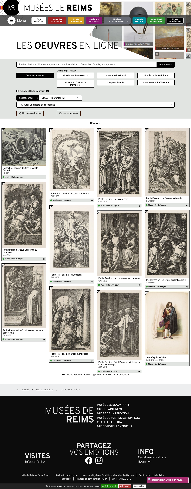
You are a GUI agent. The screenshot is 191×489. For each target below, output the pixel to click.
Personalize (139, 486)
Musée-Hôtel (156, 20)
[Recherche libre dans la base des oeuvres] (86, 65)
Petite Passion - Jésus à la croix (113, 199)
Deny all (125, 486)
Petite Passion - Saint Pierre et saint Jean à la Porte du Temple (119, 363)
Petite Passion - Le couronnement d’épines (119, 278)
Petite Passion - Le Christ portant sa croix (166, 280)
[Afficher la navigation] (11, 20)
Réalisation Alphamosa (66, 475)
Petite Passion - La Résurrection (66, 275)
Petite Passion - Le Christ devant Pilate (69, 354)
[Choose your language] (121, 479)
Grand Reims (44, 475)
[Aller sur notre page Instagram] (99, 460)
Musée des (57, 20)
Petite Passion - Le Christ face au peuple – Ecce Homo (23, 331)
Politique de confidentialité (151, 475)
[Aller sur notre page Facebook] (88, 460)
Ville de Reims (29, 475)
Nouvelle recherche (30, 113)
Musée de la (94, 20)
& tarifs (152, 457)
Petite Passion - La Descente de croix (164, 198)
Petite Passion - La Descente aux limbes (70, 194)
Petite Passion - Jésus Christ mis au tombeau (20, 251)
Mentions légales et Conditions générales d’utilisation (108, 475)
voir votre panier (68, 113)
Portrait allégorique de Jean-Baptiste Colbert (20, 169)
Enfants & (35, 462)
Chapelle (139, 20)
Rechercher (165, 64)
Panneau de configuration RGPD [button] (91, 478)
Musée (76, 20)
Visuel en (34, 91)
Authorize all (109, 486)
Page (39, 20)
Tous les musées (35, 75)
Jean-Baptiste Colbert (156, 357)
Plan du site (65, 478)
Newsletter (144, 462)
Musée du (117, 20)
